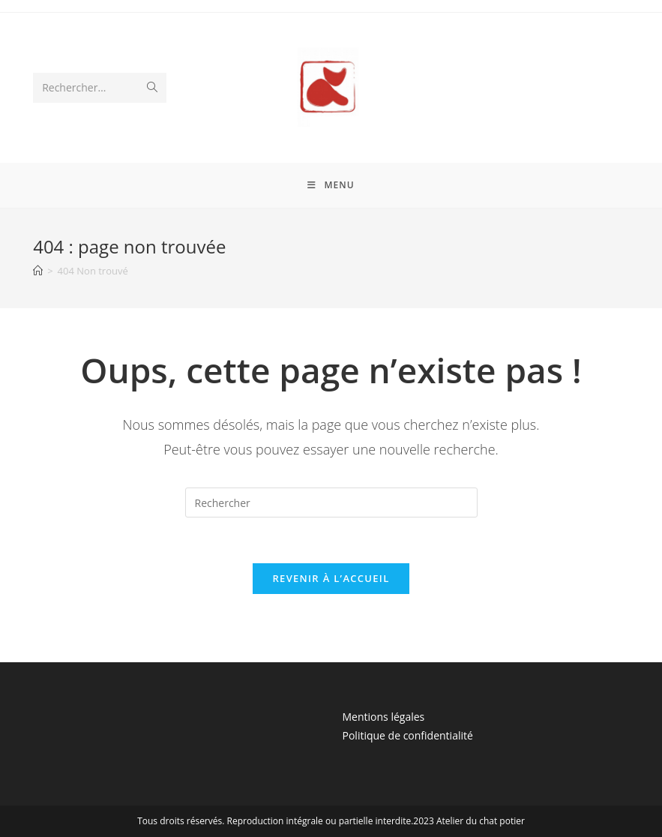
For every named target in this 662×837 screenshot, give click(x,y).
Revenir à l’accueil (330, 578)
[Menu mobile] (330, 185)
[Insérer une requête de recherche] (331, 503)
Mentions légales (384, 717)
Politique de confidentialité (408, 735)
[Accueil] (38, 271)
